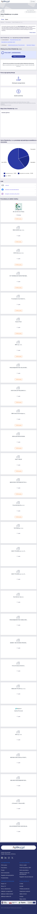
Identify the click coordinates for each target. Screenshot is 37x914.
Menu (33, 1)
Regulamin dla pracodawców (26, 876)
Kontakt (21, 886)
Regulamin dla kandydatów (7, 875)
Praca (2, 19)
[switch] (18, 56)
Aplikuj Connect (23, 894)
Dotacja (21, 896)
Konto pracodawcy (24, 870)
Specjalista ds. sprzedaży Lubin (8, 42)
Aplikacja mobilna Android (7, 894)
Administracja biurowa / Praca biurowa (16, 45)
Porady (2, 870)
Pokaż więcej (32, 32)
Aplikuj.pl (2, 22)
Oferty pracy (4, 865)
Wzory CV (3, 886)
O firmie (21, 883)
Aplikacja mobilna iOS (6, 896)
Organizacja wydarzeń (25, 891)
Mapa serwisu (23, 899)
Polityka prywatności (24, 888)
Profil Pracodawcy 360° (25, 867)
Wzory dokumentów (6, 888)
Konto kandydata (5, 872)
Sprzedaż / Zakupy (31, 45)
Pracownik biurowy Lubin (15, 39)
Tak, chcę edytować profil (30, 11)
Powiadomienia (4, 877)
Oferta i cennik (23, 865)
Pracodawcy (8, 22)
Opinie (6, 19)
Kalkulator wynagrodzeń (6, 891)
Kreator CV (3, 883)
